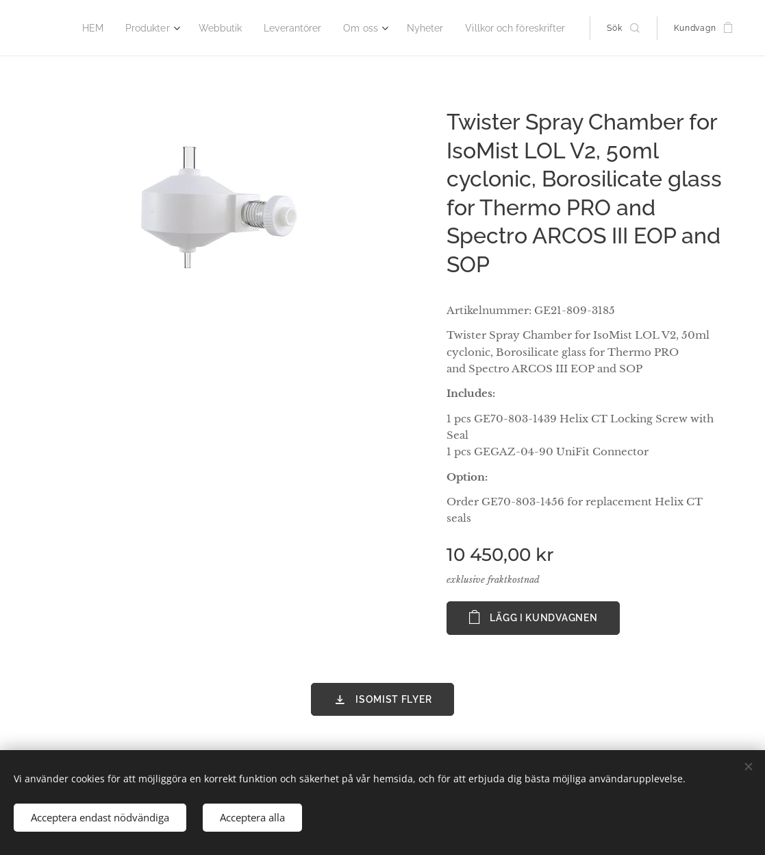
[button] (623, 28)
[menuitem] (118, 28)
